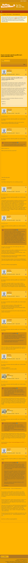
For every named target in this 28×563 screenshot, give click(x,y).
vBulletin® (21, 560)
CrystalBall (9, 187)
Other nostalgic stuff (16, 14)
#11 (26, 417)
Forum (4, 14)
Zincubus (9, 216)
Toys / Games (9, 14)
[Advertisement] (14, 37)
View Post (17, 142)
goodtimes (9, 70)
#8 (26, 327)
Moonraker (9, 109)
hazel (8, 374)
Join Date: (9, 74)
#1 (26, 77)
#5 (26, 223)
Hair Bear (9, 270)
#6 (26, 277)
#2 (26, 116)
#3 (26, 136)
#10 (26, 381)
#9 (26, 362)
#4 (26, 194)
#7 (26, 299)
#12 (26, 456)
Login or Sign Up (23, 0)
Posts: (17, 74)
